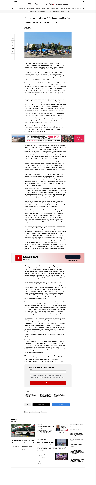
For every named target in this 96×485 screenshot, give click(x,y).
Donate (67, 11)
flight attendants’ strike (39, 298)
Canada (26, 411)
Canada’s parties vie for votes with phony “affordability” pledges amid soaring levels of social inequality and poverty (45, 396)
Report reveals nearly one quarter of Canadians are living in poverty (59, 395)
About (80, 1)
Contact (76, 1)
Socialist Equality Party (42, 11)
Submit (48, 383)
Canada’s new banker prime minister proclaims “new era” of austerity (31, 395)
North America (44, 411)
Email (31, 369)
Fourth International (31, 11)
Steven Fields (27, 27)
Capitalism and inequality (34, 411)
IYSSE (50, 11)
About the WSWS (56, 11)
